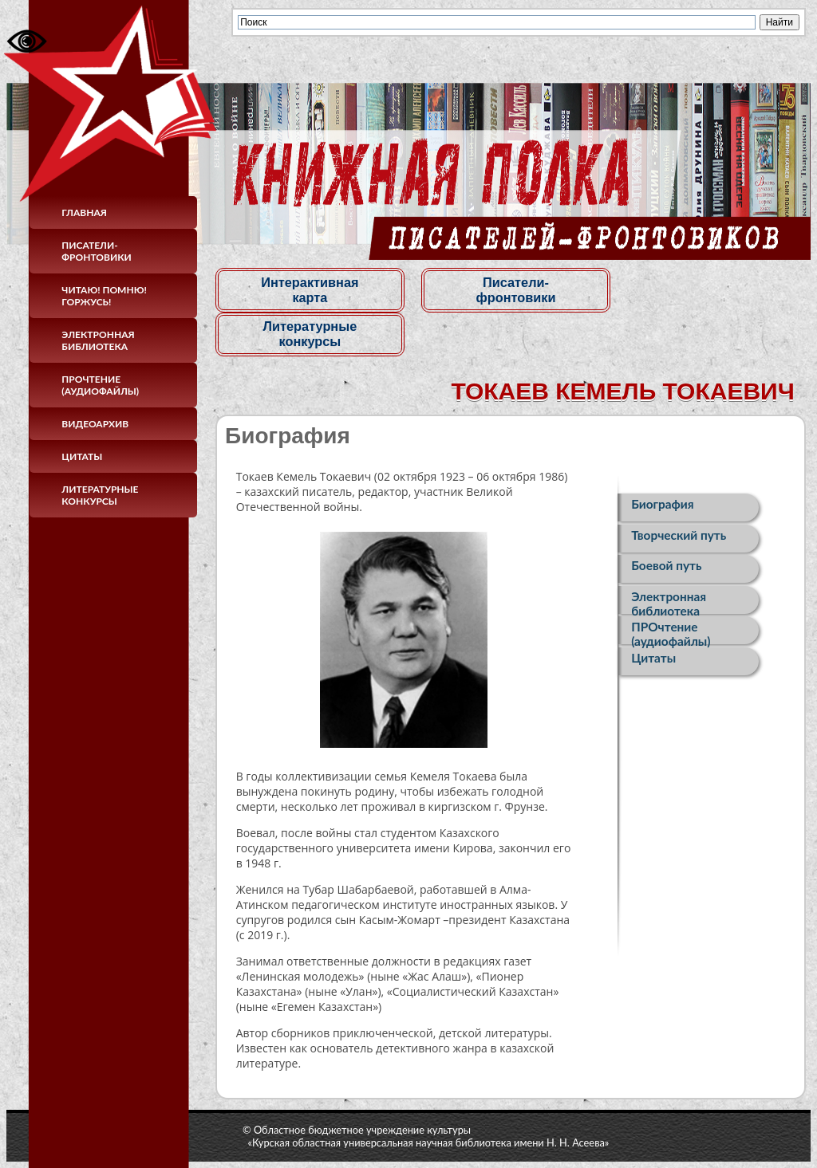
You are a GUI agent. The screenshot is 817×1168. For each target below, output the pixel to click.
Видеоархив (94, 424)
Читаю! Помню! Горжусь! (104, 296)
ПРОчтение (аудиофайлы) (100, 385)
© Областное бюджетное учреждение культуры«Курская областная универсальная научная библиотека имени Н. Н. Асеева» (426, 1135)
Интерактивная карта (308, 290)
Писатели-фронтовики (96, 251)
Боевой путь (666, 568)
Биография (662, 504)
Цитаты (81, 456)
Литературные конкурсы (99, 495)
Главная (84, 212)
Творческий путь (678, 536)
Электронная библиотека (97, 340)
